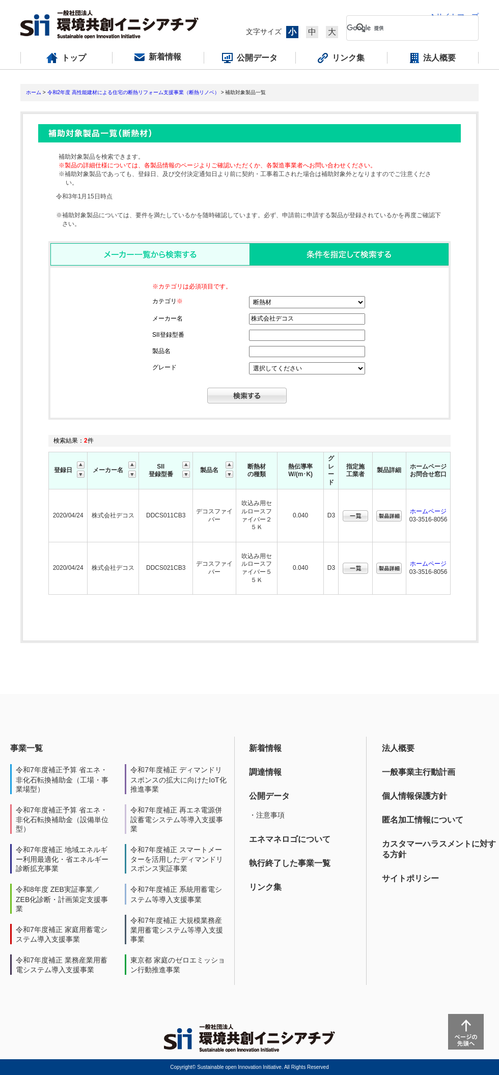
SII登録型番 (168, 334)
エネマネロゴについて (289, 839)
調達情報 (265, 772)
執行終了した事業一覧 (289, 863)
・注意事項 (267, 815)
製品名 (161, 351)
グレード (164, 367)
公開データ (269, 796)
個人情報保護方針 (414, 796)
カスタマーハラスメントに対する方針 (439, 849)
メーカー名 (167, 318)
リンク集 (265, 887)
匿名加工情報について (422, 820)
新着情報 (265, 748)
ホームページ (428, 511)
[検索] (404, 28)
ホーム (33, 92)
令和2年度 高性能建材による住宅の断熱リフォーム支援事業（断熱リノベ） (133, 92)
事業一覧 (26, 748)
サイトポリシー (410, 878)
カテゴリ (167, 301)
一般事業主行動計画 (418, 772)
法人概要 (398, 748)
